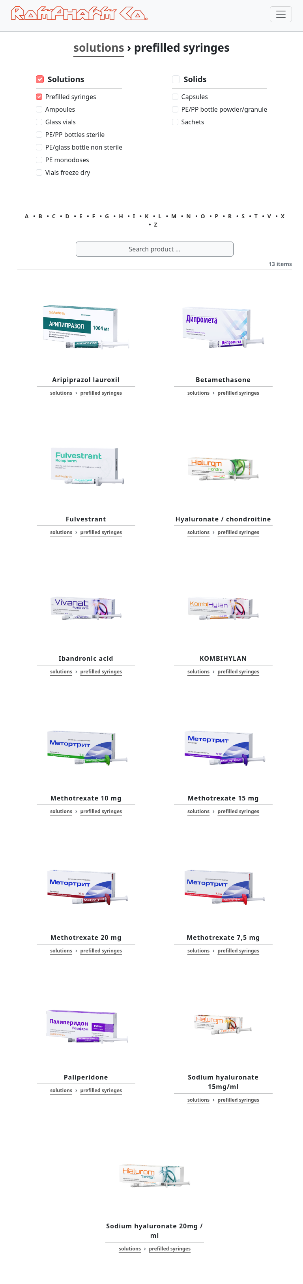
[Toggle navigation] (281, 14)
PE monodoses (67, 160)
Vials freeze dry (67, 172)
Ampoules (60, 109)
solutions (98, 47)
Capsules (194, 96)
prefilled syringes (101, 393)
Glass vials (60, 122)
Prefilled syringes (70, 96)
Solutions (66, 79)
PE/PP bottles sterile (75, 134)
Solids (195, 79)
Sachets (192, 122)
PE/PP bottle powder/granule (224, 109)
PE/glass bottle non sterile (83, 147)
